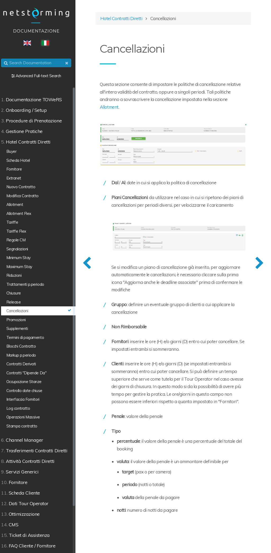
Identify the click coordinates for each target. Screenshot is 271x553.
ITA (48, 42)
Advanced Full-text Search (42, 75)
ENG (30, 42)
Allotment (129, 107)
